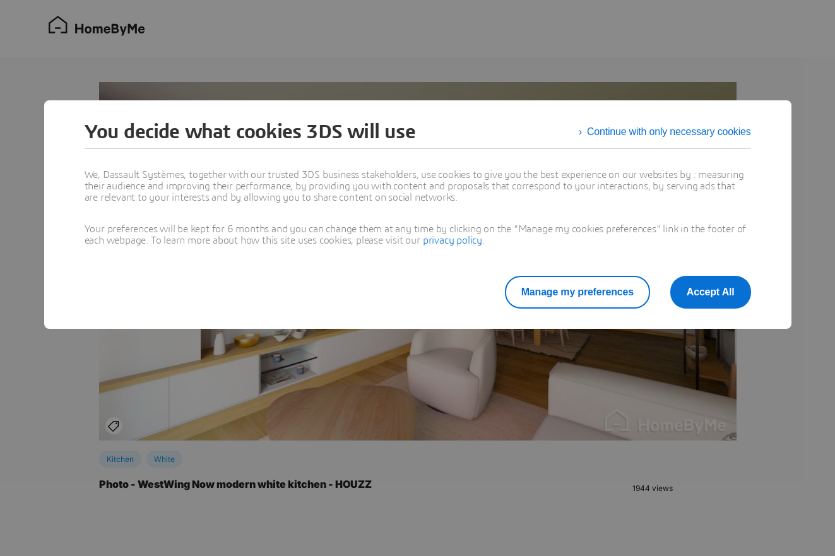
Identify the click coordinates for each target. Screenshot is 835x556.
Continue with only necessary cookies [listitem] (669, 131)
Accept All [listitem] (711, 292)
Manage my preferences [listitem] (577, 292)
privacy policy (452, 240)
